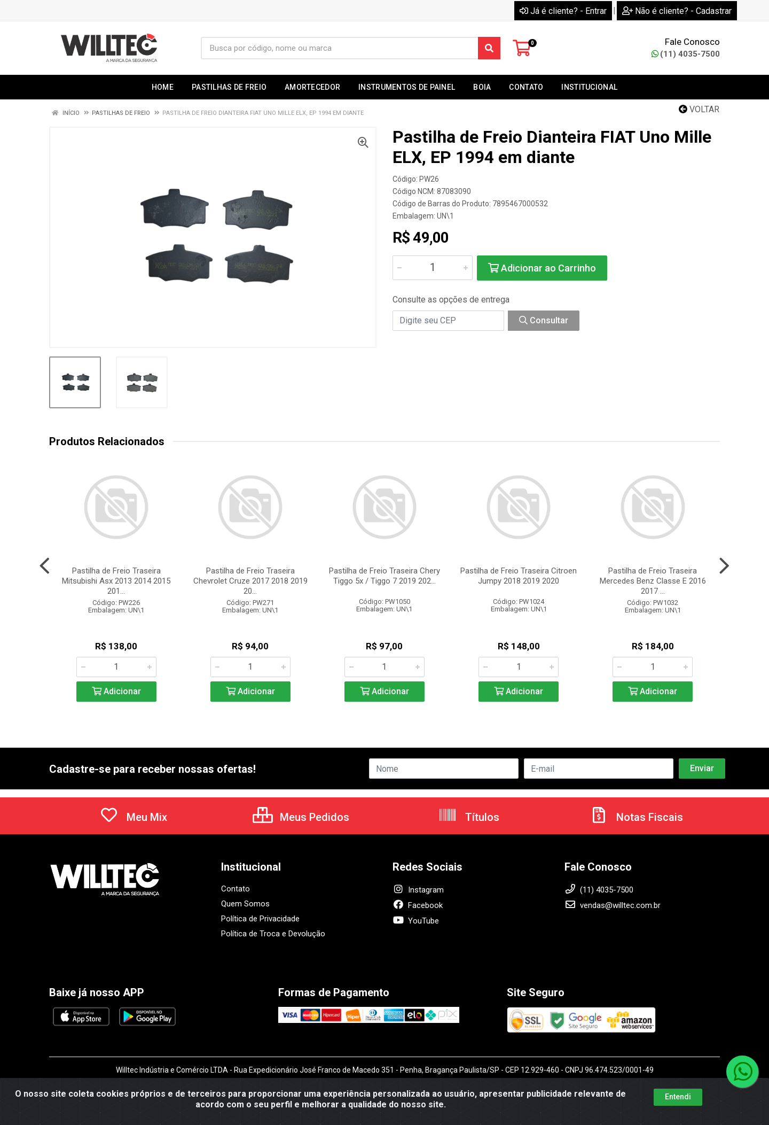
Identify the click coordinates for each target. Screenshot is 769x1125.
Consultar (543, 320)
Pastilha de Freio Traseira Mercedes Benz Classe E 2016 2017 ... (653, 581)
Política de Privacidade (260, 919)
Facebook (418, 905)
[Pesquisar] (489, 48)
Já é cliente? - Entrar (563, 11)
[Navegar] (44, 566)
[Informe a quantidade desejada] (433, 267)
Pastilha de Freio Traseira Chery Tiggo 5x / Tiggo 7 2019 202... (384, 576)
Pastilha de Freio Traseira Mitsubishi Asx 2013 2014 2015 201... (116, 581)
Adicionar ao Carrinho (542, 268)
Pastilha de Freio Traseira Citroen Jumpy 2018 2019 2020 (518, 576)
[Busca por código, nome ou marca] (339, 48)
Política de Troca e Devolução (273, 933)
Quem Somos (245, 904)
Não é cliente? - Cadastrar (677, 11)
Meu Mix (133, 817)
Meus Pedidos (301, 817)
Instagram (418, 890)
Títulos (468, 817)
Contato (235, 889)
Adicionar (116, 691)
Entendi (678, 1096)
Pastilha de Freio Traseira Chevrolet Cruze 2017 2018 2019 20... (250, 581)
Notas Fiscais (636, 817)
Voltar (699, 109)
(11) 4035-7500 (686, 54)
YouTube (416, 921)
